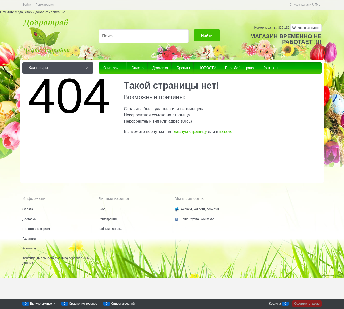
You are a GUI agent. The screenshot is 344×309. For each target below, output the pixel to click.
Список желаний (123, 304)
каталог (226, 131)
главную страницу (189, 131)
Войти (26, 4)
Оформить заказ (307, 303)
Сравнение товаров (83, 304)
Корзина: (308, 28)
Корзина (275, 304)
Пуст (318, 4)
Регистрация (45, 4)
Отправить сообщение (311, 48)
